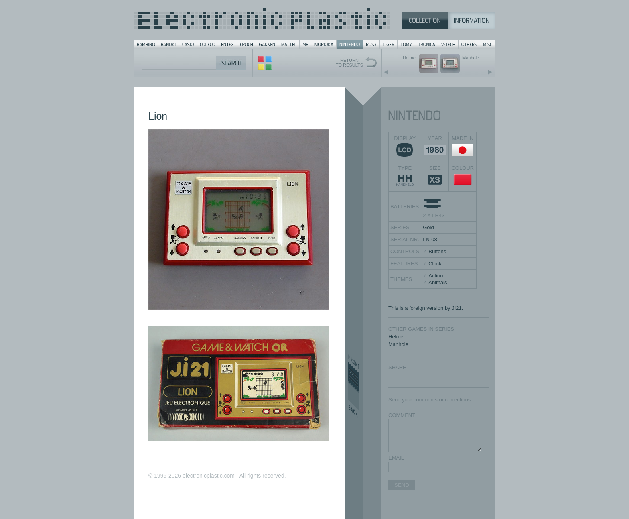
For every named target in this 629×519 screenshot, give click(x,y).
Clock (435, 264)
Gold (428, 227)
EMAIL (396, 458)
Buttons (437, 251)
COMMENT (401, 415)
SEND (401, 485)
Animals (437, 282)
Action (435, 276)
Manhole (398, 344)
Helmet (396, 337)
